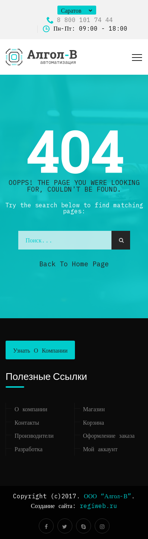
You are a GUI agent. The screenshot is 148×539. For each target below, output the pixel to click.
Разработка (28, 449)
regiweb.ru (98, 505)
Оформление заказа (109, 435)
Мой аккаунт (100, 449)
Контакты (27, 422)
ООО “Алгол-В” (107, 496)
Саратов (71, 10)
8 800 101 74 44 (80, 20)
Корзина (93, 422)
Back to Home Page (74, 264)
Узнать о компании (40, 350)
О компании (31, 409)
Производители (34, 435)
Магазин (94, 409)
